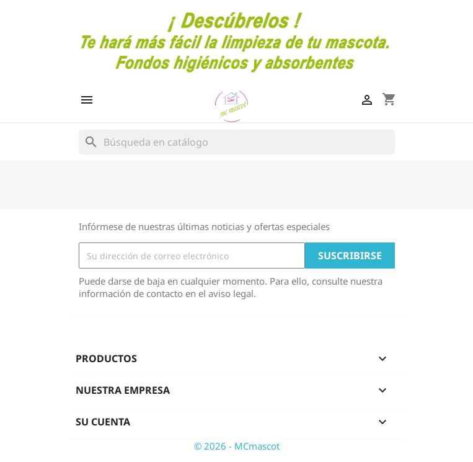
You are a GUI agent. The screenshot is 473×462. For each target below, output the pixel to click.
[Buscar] (237, 142)
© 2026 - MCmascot (237, 446)
